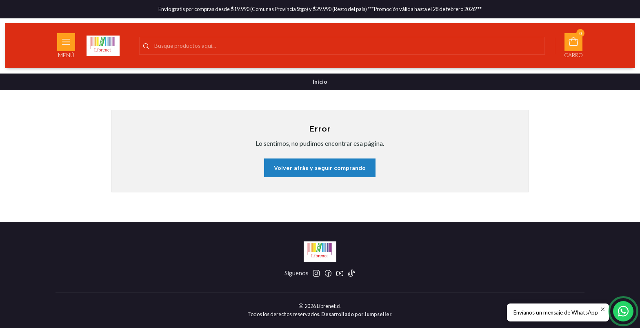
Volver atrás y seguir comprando (320, 168)
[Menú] (66, 46)
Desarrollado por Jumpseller (356, 314)
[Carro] (573, 46)
